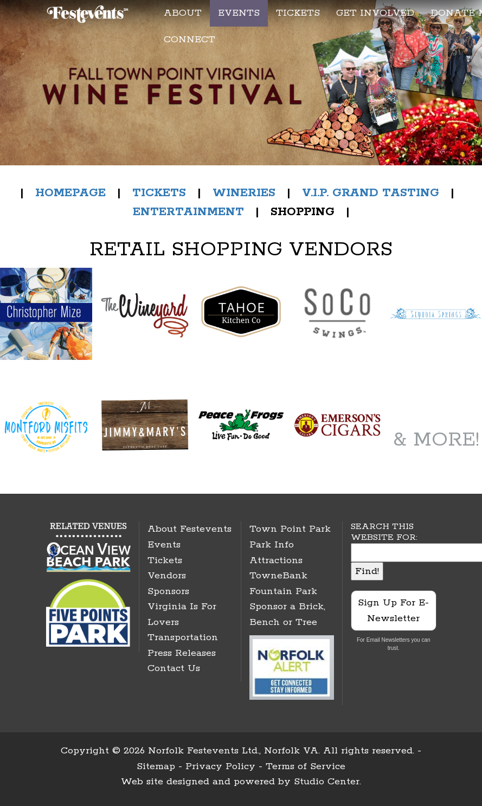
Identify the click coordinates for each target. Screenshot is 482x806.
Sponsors (168, 591)
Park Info (271, 545)
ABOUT (183, 13)
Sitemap (156, 766)
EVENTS (239, 13)
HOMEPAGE (70, 193)
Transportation (182, 637)
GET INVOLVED (375, 13)
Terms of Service (305, 766)
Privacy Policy (220, 766)
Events (164, 545)
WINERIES (246, 193)
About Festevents (189, 529)
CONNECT (189, 40)
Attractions (276, 560)
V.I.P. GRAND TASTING (370, 193)
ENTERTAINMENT (188, 212)
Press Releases (181, 653)
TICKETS (298, 13)
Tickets (164, 560)
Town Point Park (290, 529)
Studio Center (326, 782)
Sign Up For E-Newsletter (393, 610)
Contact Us (173, 668)
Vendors (166, 576)
